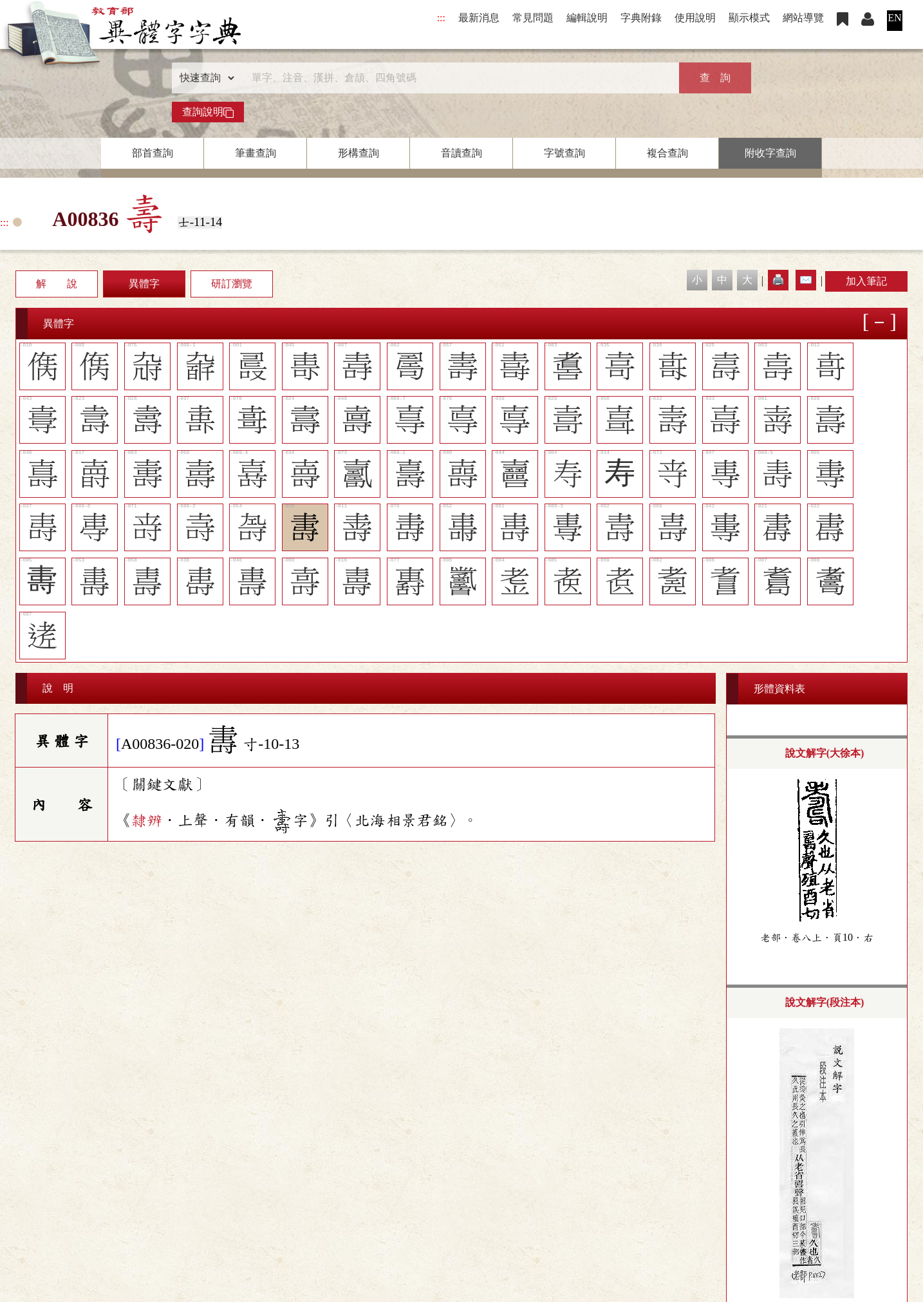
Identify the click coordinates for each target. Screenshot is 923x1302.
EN (894, 17)
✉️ (805, 279)
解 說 (56, 283)
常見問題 (533, 17)
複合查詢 (667, 152)
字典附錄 (641, 17)
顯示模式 (749, 17)
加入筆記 (866, 281)
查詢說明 (208, 112)
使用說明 (695, 17)
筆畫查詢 (255, 152)
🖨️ (778, 279)
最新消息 (478, 17)
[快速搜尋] (457, 77)
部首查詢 (152, 152)
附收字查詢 (770, 152)
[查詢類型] (204, 77)
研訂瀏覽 (231, 283)
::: (441, 17)
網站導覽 (803, 17)
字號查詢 (564, 152)
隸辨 (146, 819)
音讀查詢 (461, 152)
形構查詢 (358, 152)
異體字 (144, 283)
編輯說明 (587, 17)
